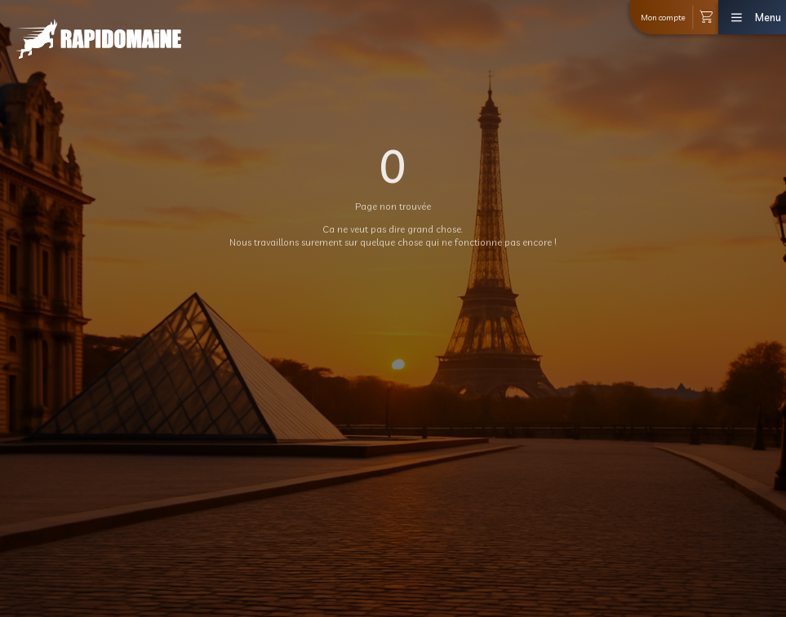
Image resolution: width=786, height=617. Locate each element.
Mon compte (663, 17)
